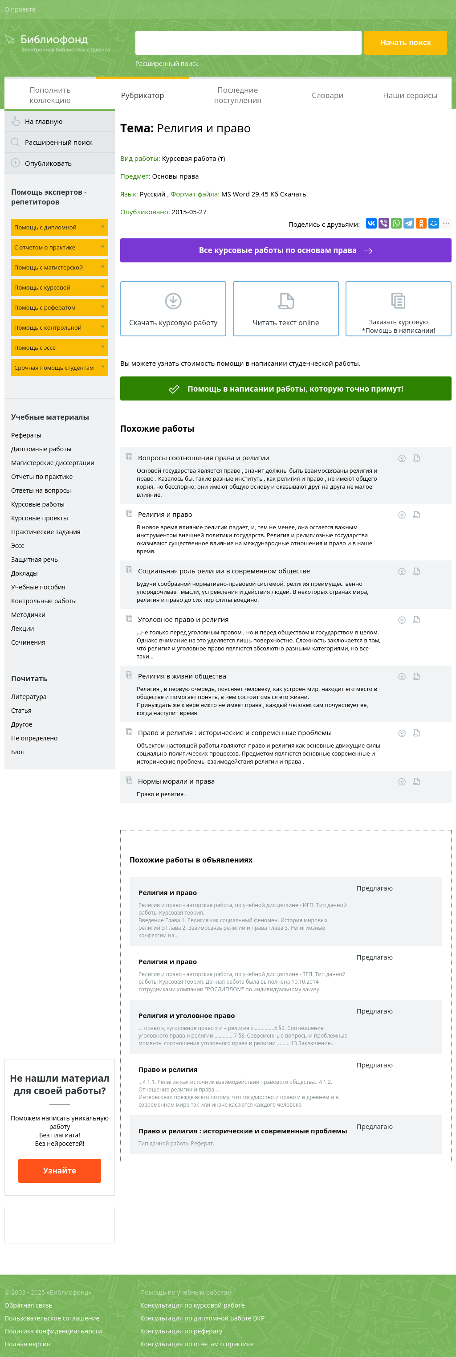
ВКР (259, 1318)
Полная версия (27, 1344)
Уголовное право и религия (183, 619)
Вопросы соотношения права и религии (203, 457)
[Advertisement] (60, 914)
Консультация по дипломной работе (196, 1318)
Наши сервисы (410, 95)
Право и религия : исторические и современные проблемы (235, 732)
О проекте (20, 9)
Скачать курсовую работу (173, 322)
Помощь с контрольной (47, 327)
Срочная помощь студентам (54, 368)
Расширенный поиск (167, 63)
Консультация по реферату (181, 1331)
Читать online (416, 458)
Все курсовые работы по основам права (278, 250)
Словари (327, 95)
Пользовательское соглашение (51, 1318)
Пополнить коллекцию (50, 95)
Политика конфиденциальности (53, 1331)
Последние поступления (237, 95)
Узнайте (59, 1170)
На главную (44, 121)
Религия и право (165, 514)
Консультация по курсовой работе (192, 1305)
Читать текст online (285, 322)
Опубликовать (48, 163)
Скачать (293, 193)
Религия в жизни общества (182, 675)
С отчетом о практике (44, 247)
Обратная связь (28, 1305)
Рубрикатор (142, 95)
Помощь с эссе (35, 347)
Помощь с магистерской (48, 267)
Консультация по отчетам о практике (197, 1344)
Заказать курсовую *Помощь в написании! (399, 326)
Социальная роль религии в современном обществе (224, 570)
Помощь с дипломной (45, 227)
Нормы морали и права (176, 781)
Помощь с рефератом (44, 307)
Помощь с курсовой (42, 287)
